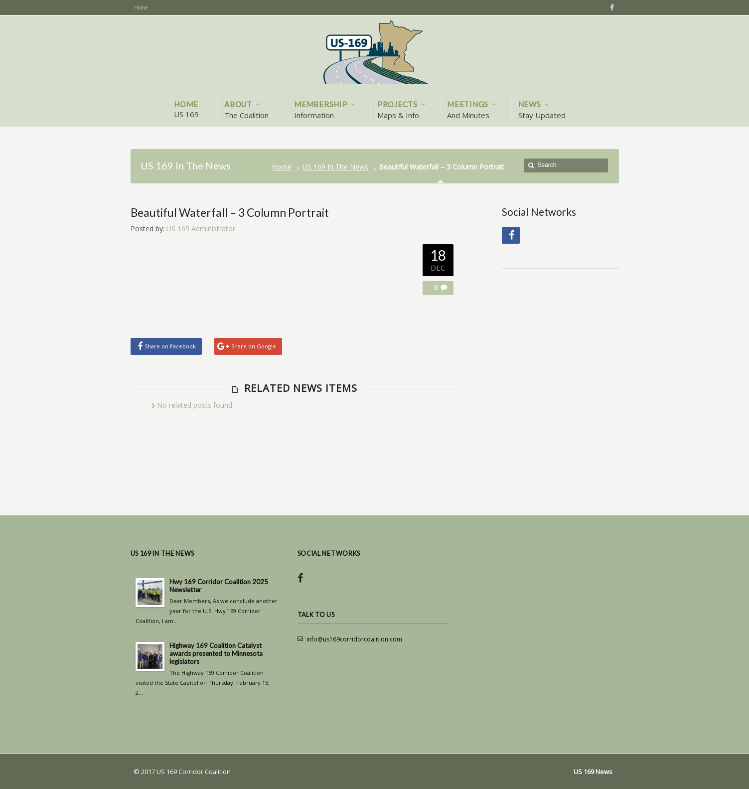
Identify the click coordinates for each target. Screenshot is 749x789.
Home (282, 166)
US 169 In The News (335, 166)
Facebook (610, 7)
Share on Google (253, 346)
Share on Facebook (170, 346)
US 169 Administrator (200, 228)
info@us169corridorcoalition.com (354, 639)
